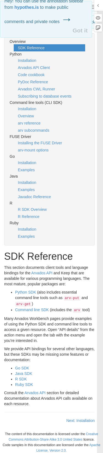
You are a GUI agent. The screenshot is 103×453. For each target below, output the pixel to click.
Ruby (24, 384)
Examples (26, 170)
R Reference (29, 216)
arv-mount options (33, 150)
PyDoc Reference (33, 82)
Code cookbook (31, 75)
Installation (27, 60)
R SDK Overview (32, 209)
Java (23, 373)
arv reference (29, 123)
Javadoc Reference (34, 197)
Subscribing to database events (44, 96)
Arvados (41, 273)
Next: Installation (80, 420)
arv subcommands (33, 130)
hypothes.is (26, 7)
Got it (80, 30)
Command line (32, 310)
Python (25, 292)
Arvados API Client (34, 67)
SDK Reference (31, 48)
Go (22, 368)
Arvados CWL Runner (36, 89)
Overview (26, 116)
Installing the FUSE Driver (40, 143)
